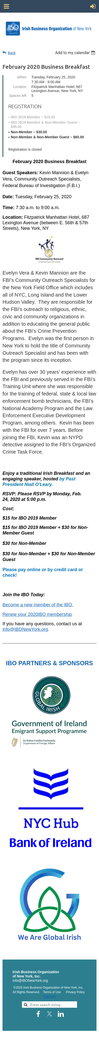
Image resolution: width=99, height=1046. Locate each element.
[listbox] (75, 53)
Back (12, 53)
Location (19, 87)
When (21, 77)
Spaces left (17, 96)
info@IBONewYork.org (25, 629)
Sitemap (49, 996)
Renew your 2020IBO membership (37, 614)
